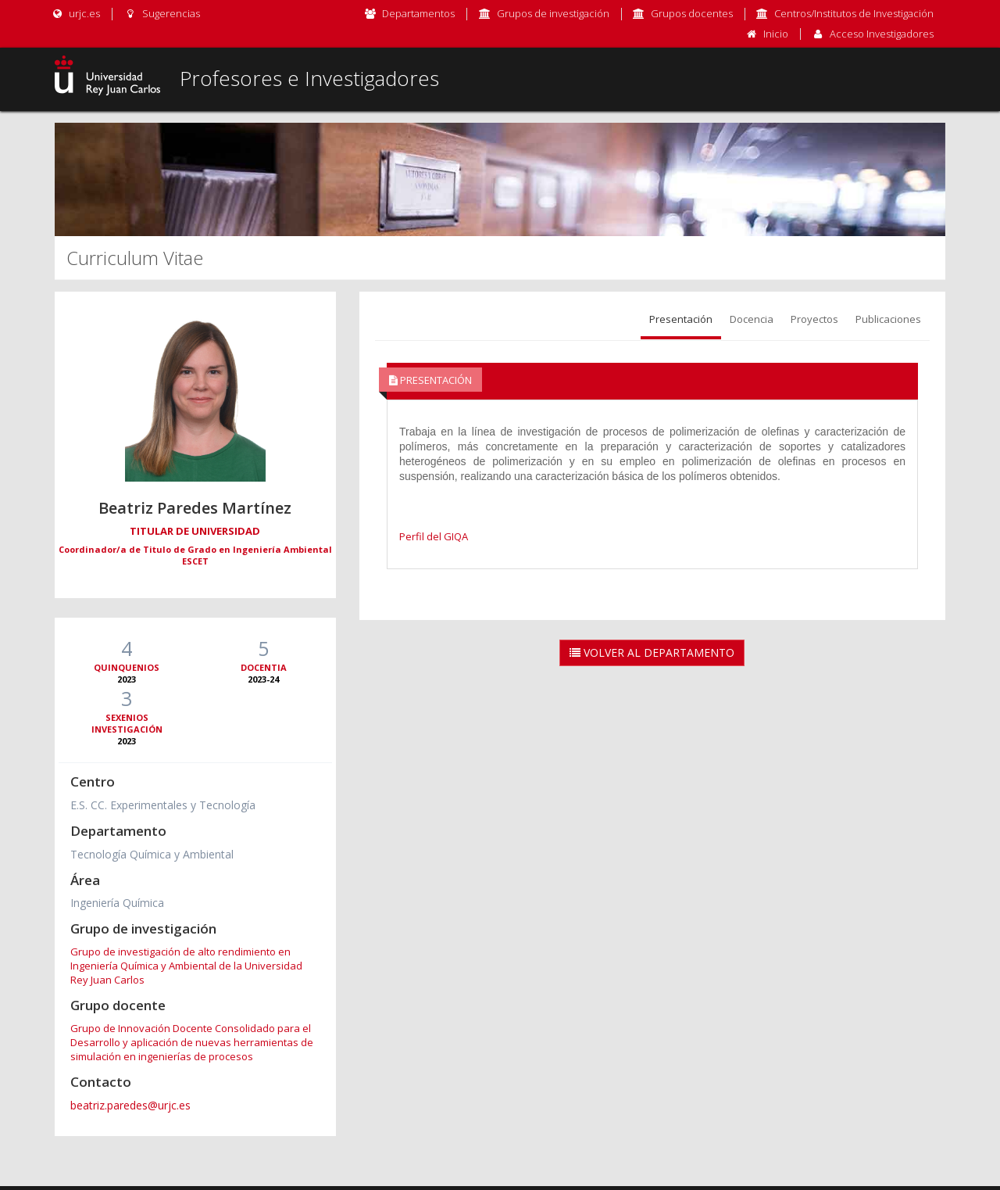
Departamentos (418, 13)
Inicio (775, 34)
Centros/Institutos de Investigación (854, 13)
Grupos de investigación (553, 13)
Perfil (411, 536)
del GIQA (446, 536)
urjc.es (75, 13)
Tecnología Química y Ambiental (152, 854)
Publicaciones (888, 319)
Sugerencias (161, 13)
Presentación (680, 319)
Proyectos (814, 319)
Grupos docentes (692, 13)
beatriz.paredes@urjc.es (130, 1105)
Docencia (751, 319)
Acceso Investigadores (882, 34)
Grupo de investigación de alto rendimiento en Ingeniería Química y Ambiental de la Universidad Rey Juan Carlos (186, 965)
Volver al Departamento (652, 652)
